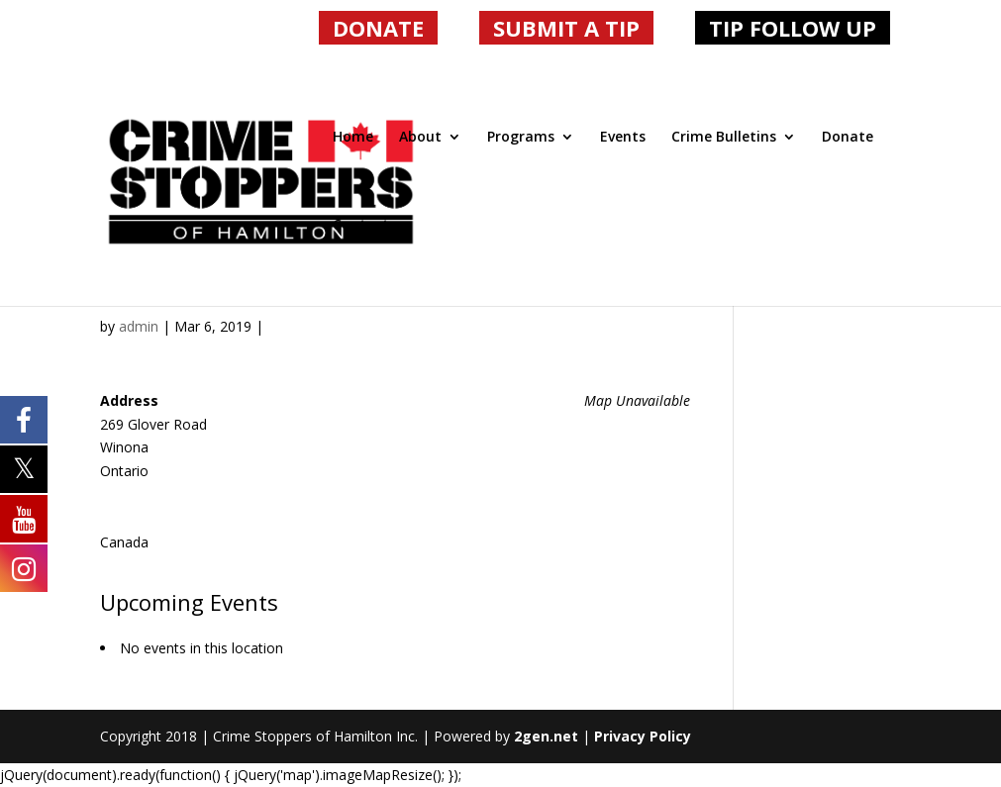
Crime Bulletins (723, 138)
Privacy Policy (642, 736)
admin (138, 326)
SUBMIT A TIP (566, 28)
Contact (361, 226)
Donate (847, 138)
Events (623, 138)
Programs (520, 138)
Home (353, 138)
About (420, 138)
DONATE (378, 28)
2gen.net (546, 736)
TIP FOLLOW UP (792, 28)
